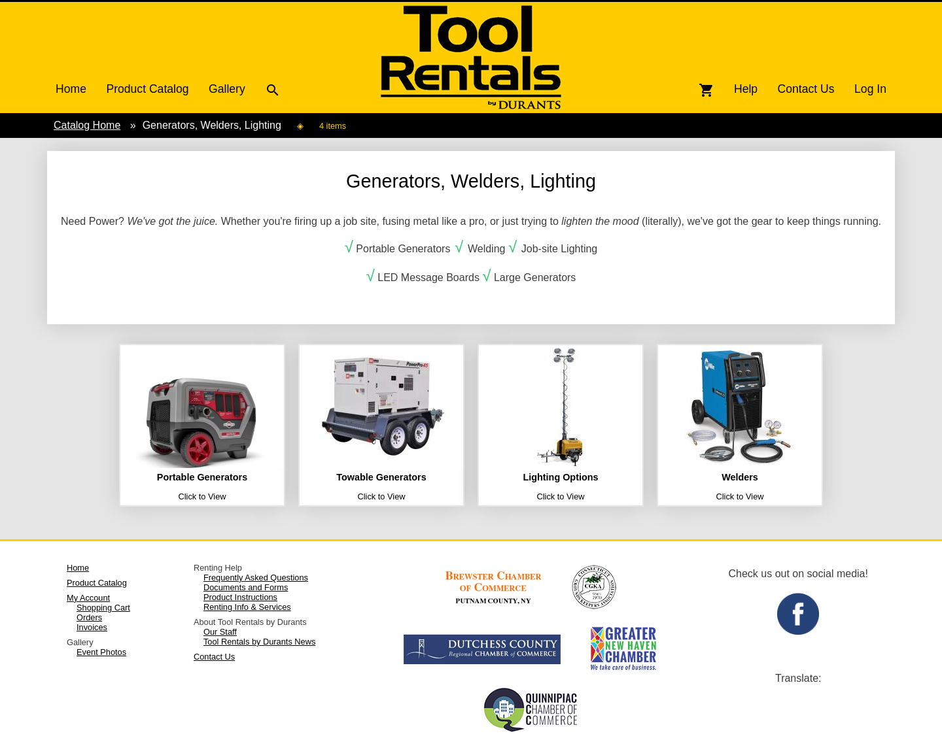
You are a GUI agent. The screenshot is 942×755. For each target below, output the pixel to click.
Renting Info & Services (247, 607)
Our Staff (220, 632)
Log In (870, 88)
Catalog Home (87, 125)
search (273, 90)
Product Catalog (147, 88)
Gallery (227, 88)
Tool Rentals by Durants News (259, 641)
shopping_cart (706, 90)
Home (71, 88)
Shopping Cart (103, 607)
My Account (88, 598)
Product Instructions (240, 597)
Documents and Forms (245, 587)
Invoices (92, 627)
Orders (89, 617)
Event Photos (101, 652)
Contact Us (806, 88)
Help (746, 88)
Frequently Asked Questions (255, 577)
